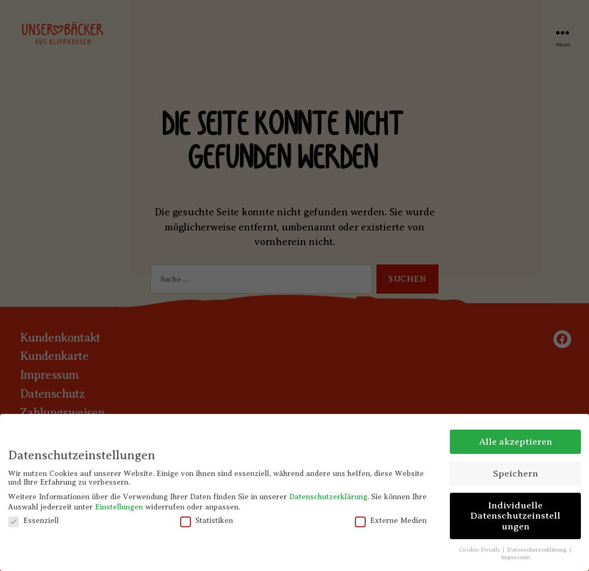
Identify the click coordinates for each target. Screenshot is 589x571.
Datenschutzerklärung (328, 497)
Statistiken (206, 520)
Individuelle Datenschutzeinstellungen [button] (515, 516)
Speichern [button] (515, 473)
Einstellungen (119, 507)
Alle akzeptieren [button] (515, 441)
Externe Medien (391, 520)
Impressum (515, 557)
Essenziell (33, 520)
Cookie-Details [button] (480, 550)
